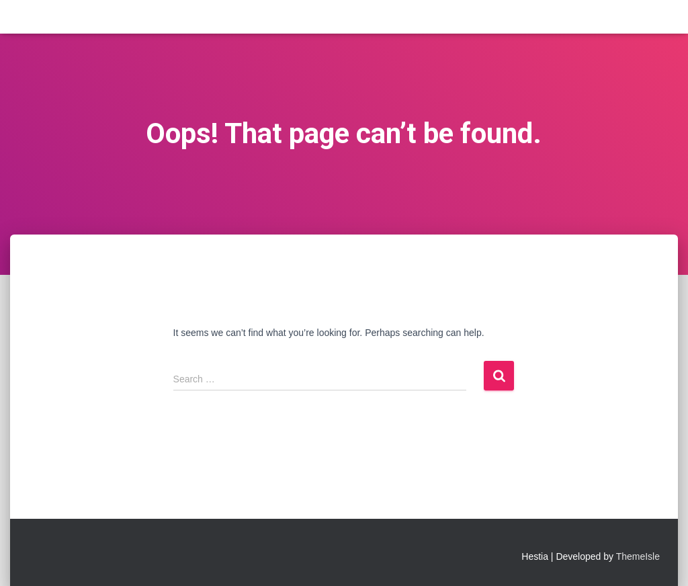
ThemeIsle (638, 556)
